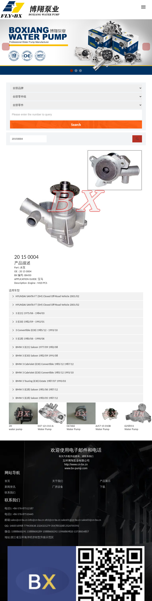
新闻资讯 (10, 486)
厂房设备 (57, 486)
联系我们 (10, 492)
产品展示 (105, 481)
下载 (102, 486)
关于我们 (57, 481)
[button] (71, 70)
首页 (7, 481)
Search (76, 124)
